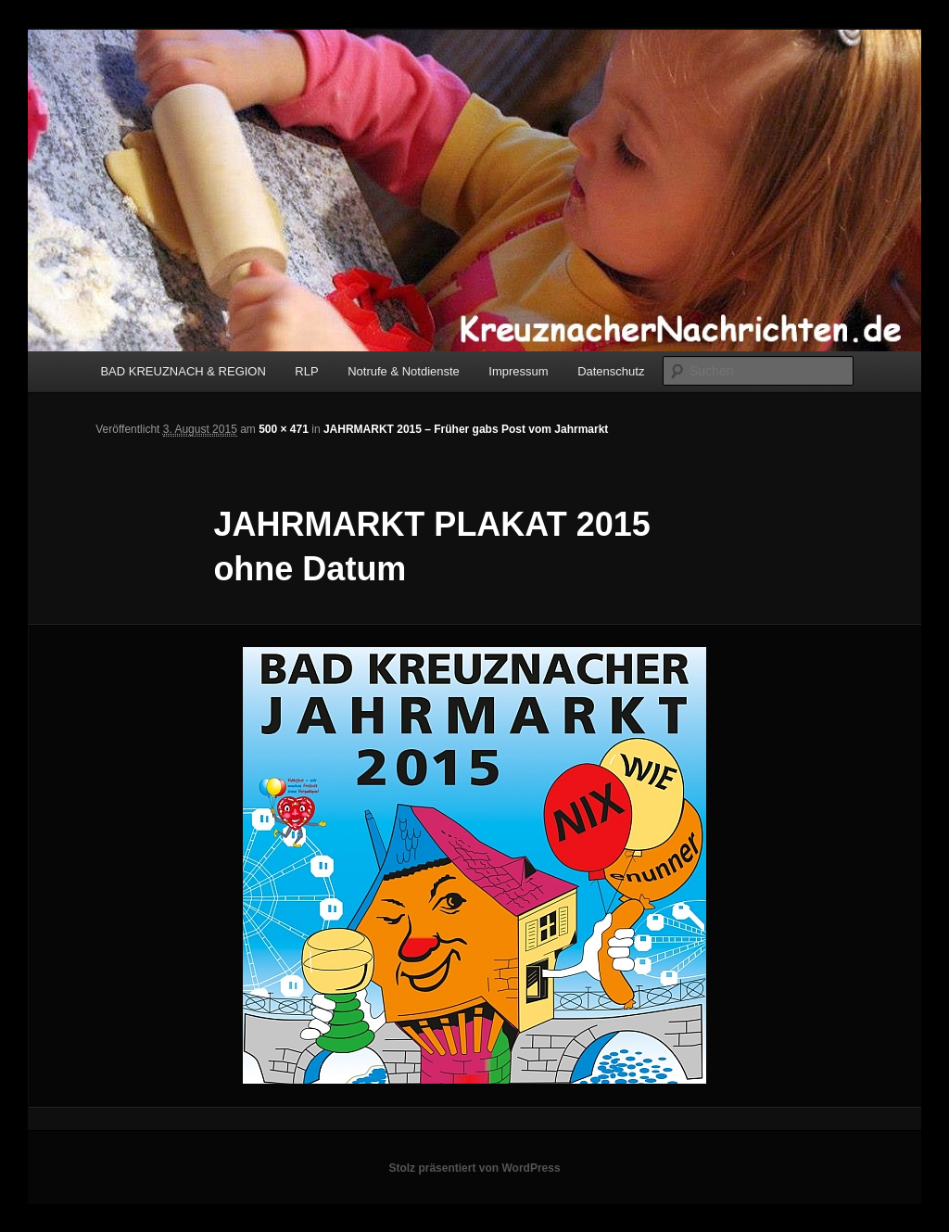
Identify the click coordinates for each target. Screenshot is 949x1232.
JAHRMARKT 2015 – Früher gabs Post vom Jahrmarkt (465, 429)
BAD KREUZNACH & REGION (182, 371)
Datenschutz (610, 371)
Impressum (518, 371)
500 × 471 (284, 429)
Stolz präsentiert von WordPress (474, 1168)
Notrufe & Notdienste (404, 371)
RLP (306, 371)
